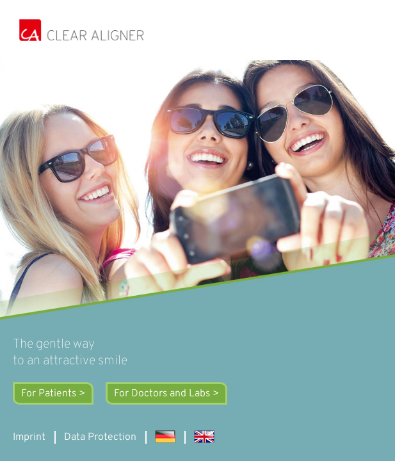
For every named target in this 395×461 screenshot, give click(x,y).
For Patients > (53, 393)
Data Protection (100, 437)
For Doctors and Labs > (166, 393)
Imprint (29, 437)
